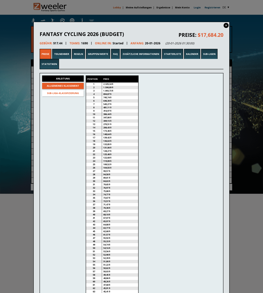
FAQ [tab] (115, 54)
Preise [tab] (45, 54)
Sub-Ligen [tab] (209, 54)
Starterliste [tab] (172, 54)
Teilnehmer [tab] (61, 54)
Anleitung (63, 78)
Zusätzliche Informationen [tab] (141, 54)
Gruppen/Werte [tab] (98, 54)
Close (226, 25)
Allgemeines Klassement (63, 85)
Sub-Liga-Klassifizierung (63, 93)
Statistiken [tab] (49, 64)
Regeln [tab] (78, 54)
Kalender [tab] (192, 54)
